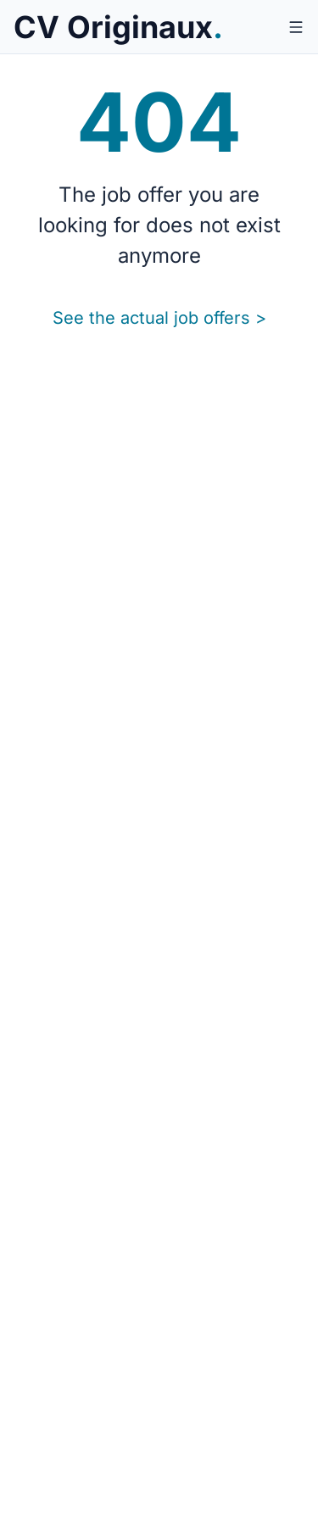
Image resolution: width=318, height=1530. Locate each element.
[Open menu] (296, 27)
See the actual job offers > (159, 318)
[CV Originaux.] (118, 27)
